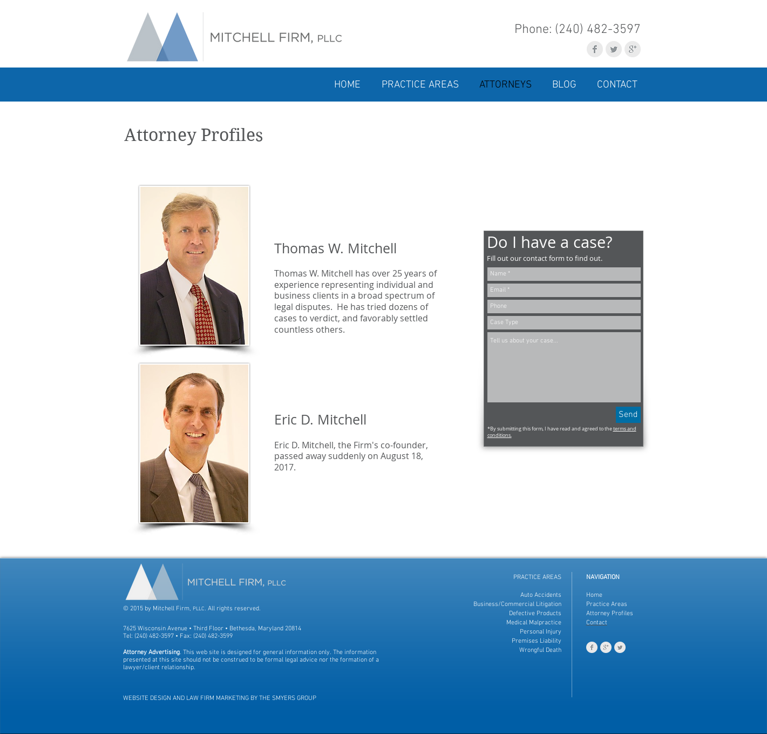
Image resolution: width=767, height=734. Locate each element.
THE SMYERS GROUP (287, 698)
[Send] (628, 415)
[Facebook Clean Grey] (595, 49)
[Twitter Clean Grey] (614, 49)
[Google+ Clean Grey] (633, 49)
